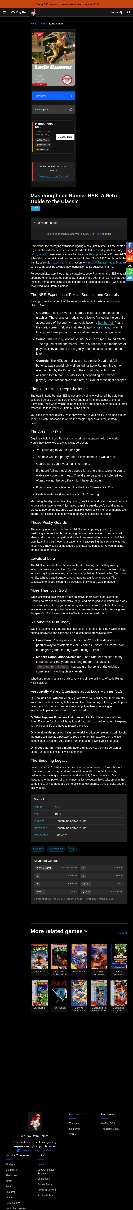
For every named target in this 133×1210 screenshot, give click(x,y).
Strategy (10, 1164)
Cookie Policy (44, 1184)
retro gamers (38, 254)
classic (81, 767)
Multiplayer (11, 1169)
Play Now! (53, 95)
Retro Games (13, 1203)
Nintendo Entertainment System (105, 262)
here (99, 233)
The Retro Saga (110, 1128)
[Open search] (129, 12)
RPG (8, 1186)
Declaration (43, 1178)
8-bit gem (95, 254)
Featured (38, 848)
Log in (116, 12)
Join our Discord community (35, 1150)
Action (9, 1180)
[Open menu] (4, 12)
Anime (9, 1197)
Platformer (11, 1175)
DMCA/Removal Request (46, 1171)
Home (34, 23)
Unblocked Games (16, 1208)
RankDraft (74, 1128)
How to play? (53, 109)
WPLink (73, 1134)
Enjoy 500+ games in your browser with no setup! (68, 4)
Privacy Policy (45, 1195)
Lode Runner (56, 848)
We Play (23, 12)
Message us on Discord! (54, 176)
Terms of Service (46, 1189)
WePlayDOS (108, 1123)
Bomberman (106, 322)
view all (122, 933)
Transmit (74, 1123)
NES (43, 23)
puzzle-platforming (62, 262)
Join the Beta (65, 137)
